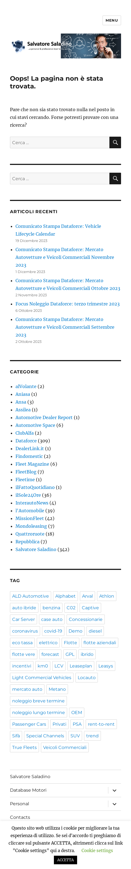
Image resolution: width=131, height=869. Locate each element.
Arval (87, 596)
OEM (76, 712)
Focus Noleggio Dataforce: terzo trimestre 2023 (67, 304)
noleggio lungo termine (38, 712)
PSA (77, 724)
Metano (57, 689)
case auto (51, 619)
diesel (95, 631)
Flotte (70, 642)
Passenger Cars (29, 724)
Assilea (23, 409)
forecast (50, 654)
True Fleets (24, 747)
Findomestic (29, 456)
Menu (112, 20)
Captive (90, 607)
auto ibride (24, 607)
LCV (58, 666)
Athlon (106, 596)
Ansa (20, 402)
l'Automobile (29, 510)
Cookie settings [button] (97, 850)
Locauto (87, 677)
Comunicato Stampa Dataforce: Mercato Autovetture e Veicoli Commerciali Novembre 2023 (64, 257)
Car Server (23, 619)
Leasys (105, 666)
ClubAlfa (24, 433)
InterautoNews (31, 503)
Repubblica (27, 541)
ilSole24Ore (28, 495)
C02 (71, 607)
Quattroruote (29, 534)
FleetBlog (25, 472)
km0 (43, 666)
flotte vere (23, 654)
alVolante (25, 386)
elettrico (48, 642)
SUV (75, 735)
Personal (19, 803)
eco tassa (22, 642)
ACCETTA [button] (65, 860)
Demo (75, 631)
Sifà (16, 735)
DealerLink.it (29, 448)
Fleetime (25, 479)
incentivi (21, 666)
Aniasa (22, 394)
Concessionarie (86, 619)
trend (92, 735)
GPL (70, 654)
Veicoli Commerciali (65, 747)
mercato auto (27, 689)
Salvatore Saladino (35, 549)
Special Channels (45, 735)
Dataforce (26, 441)
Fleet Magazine (32, 464)
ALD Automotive (30, 596)
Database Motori (28, 790)
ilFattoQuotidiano (35, 487)
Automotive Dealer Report (44, 417)
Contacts (20, 817)
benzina (51, 607)
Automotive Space (35, 425)
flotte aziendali (99, 642)
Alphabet (65, 596)
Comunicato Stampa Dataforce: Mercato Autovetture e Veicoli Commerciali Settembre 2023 (64, 327)
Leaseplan (81, 666)
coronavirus (25, 631)
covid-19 (53, 631)
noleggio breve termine (38, 701)
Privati (59, 724)
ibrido (87, 654)
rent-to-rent (101, 724)
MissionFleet (29, 518)
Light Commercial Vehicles (41, 677)
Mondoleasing (31, 526)
